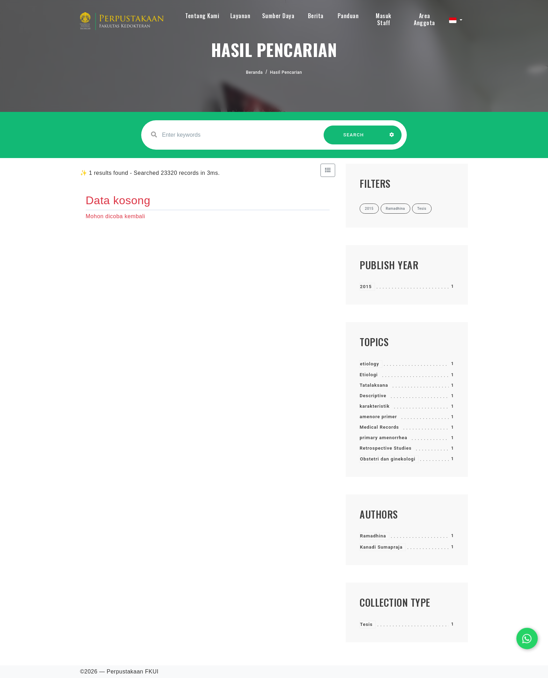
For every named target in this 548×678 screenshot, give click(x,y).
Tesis (366, 624)
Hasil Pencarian (286, 72)
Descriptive (373, 395)
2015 (366, 286)
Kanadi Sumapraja (381, 547)
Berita (316, 16)
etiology (369, 363)
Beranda (254, 72)
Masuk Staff (383, 19)
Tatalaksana (374, 385)
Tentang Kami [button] (202, 16)
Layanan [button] (240, 16)
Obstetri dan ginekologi (388, 459)
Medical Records (379, 427)
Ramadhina (373, 535)
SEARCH (353, 138)
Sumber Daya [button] (278, 16)
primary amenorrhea (384, 437)
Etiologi (369, 374)
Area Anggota (424, 19)
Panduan (348, 16)
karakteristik (375, 406)
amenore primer (378, 416)
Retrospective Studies (386, 448)
